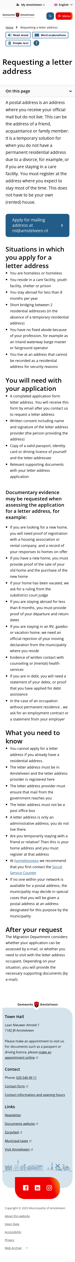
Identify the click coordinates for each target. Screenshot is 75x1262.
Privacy (9, 1240)
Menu (64, 16)
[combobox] (63, 4)
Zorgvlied (13, 1132)
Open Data (12, 1224)
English (61, 5)
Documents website (21, 1123)
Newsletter (13, 1115)
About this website (17, 1216)
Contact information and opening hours (35, 1095)
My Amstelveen (33, 4)
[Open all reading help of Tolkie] (36, 43)
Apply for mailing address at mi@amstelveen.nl (37, 225)
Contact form (16, 1086)
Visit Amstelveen (19, 1149)
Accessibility (13, 1232)
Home (9, 27)
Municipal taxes (18, 1141)
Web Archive (16, 1248)
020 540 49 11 (26, 1077)
